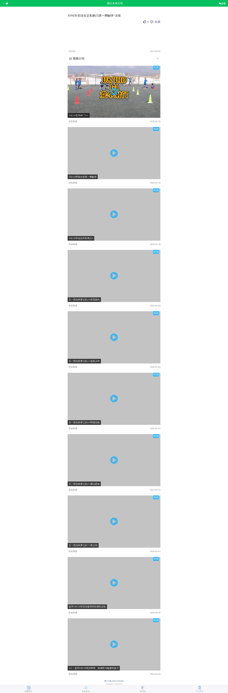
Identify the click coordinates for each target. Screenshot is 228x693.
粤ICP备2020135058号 (114, 681)
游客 (223, 3)
